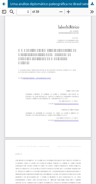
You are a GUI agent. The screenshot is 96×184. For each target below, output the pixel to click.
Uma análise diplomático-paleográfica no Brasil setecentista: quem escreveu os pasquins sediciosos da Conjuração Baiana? (53, 4)
